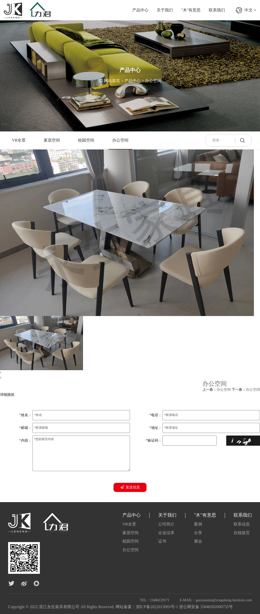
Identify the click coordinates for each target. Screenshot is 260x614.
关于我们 (165, 10)
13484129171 (159, 600)
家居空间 (52, 140)
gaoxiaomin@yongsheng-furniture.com (224, 600)
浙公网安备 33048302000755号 (206, 607)
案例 (198, 524)
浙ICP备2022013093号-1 (157, 607)
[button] (127, 372)
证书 (162, 541)
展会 (198, 541)
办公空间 (153, 81)
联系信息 (242, 524)
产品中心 (140, 10)
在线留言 (242, 533)
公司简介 (166, 524)
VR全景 (19, 140)
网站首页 (112, 81)
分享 (198, 533)
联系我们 (217, 10)
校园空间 (86, 140)
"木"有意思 (191, 10)
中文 (250, 10)
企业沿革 (166, 533)
